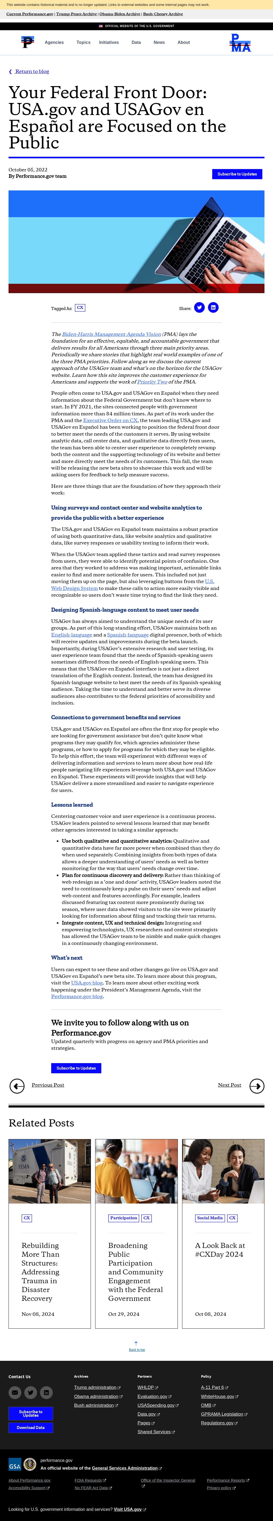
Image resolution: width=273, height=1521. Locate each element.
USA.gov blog (87, 983)
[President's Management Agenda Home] (241, 50)
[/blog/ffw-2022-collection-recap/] (14, 1087)
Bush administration (94, 1405)
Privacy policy (219, 1487)
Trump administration (95, 1387)
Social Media (210, 1218)
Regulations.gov (217, 1423)
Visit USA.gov (128, 1509)
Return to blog (31, 71)
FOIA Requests (88, 1480)
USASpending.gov (156, 1405)
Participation (123, 1218)
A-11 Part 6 (212, 1387)
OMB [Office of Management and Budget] (206, 1405)
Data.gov (147, 1414)
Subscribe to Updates (237, 174)
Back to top (137, 1350)
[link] (17, 1086)
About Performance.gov (30, 1480)
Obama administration (96, 1396)
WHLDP (146, 1387)
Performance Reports (226, 1480)
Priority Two (152, 382)
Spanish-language (128, 635)
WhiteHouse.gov (217, 1396)
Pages (144, 1423)
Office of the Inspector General (168, 1480)
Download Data (31, 1427)
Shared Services (154, 1431)
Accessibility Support (27, 1487)
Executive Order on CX (110, 420)
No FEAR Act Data (91, 1487)
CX (80, 308)
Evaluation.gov (152, 1396)
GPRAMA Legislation (222, 1414)
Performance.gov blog (77, 996)
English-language (71, 635)
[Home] (27, 47)
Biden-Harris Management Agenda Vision (111, 334)
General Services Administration (125, 1468)
